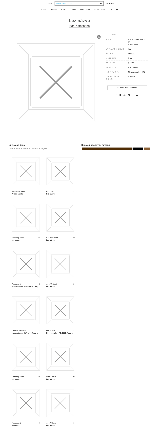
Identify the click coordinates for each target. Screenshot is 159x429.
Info (110, 15)
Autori (63, 15)
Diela (43, 15)
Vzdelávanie (85, 15)
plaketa (131, 68)
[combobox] (79, 8)
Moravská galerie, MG (136, 77)
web (50, 8)
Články (73, 15)
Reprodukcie (99, 15)
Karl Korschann (79, 30)
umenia (110, 8)
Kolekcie (53, 15)
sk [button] (142, 4)
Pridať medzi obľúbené (127, 92)
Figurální (131, 58)
